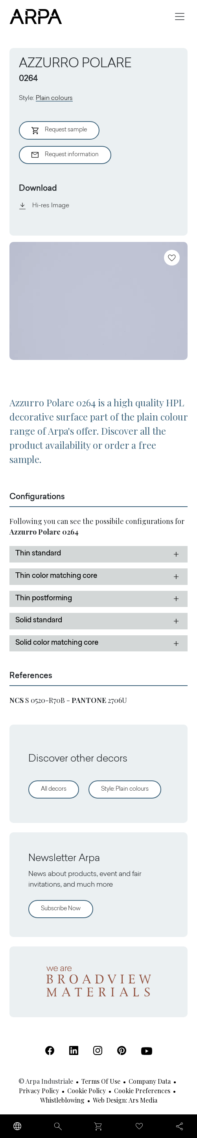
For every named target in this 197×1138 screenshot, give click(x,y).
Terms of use (100, 1081)
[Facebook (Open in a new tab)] (49, 1050)
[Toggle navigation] (180, 16)
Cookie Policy (86, 1090)
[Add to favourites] (172, 257)
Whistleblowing (62, 1100)
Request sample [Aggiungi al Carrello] (59, 130)
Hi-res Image (44, 205)
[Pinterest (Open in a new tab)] (121, 1050)
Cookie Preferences (142, 1090)
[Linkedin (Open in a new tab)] (73, 1050)
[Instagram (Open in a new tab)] (97, 1050)
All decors (53, 789)
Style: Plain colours (125, 789)
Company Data (150, 1081)
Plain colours (54, 98)
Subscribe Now (61, 909)
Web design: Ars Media (125, 1100)
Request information (65, 155)
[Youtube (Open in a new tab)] (146, 1051)
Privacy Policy (39, 1090)
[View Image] (98, 301)
